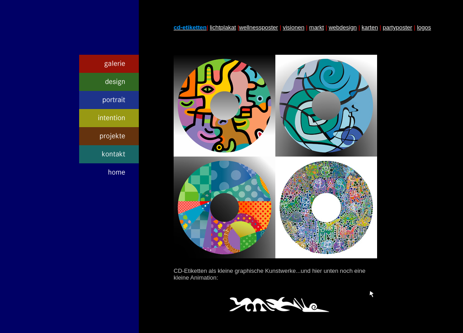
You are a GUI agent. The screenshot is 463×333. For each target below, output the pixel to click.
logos (424, 27)
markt (316, 27)
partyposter (397, 27)
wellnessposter (258, 27)
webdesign (343, 27)
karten (370, 27)
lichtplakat (223, 27)
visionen (293, 27)
